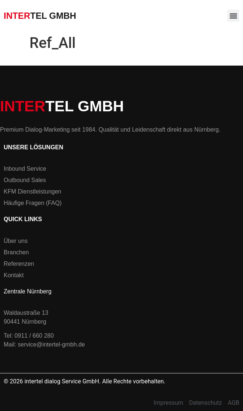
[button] (233, 16)
